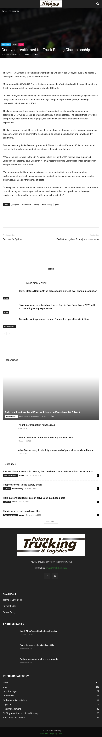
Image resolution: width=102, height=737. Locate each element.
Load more (51, 521)
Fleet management (10, 475)
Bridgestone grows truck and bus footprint (39, 659)
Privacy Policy (9, 606)
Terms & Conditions (12, 599)
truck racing (46, 205)
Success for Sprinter (13, 239)
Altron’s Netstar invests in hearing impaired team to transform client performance (48, 471)
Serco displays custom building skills (37, 645)
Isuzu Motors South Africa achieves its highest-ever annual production (58, 290)
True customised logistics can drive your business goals (34, 497)
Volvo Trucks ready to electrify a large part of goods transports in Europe (55, 450)
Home (4, 11)
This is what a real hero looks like (21, 511)
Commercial (14, 11)
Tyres (21, 45)
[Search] (98, 4)
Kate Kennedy (24, 416)
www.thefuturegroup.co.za (51, 733)
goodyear (15, 205)
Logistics (7, 489)
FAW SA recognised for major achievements (77, 239)
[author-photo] (51, 264)
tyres (57, 205)
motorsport (26, 205)
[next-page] (9, 333)
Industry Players (9, 326)
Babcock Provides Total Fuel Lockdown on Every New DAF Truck (42, 412)
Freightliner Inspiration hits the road (36, 425)
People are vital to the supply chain (22, 484)
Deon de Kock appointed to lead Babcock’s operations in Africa (54, 319)
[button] (5, 4)
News (15, 45)
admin (6, 54)
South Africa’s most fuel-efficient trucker (38, 631)
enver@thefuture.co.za (56, 568)
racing (36, 205)
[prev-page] (5, 333)
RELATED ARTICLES (14, 283)
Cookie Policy (9, 612)
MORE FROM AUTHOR (36, 283)
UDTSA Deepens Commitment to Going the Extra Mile (45, 437)
